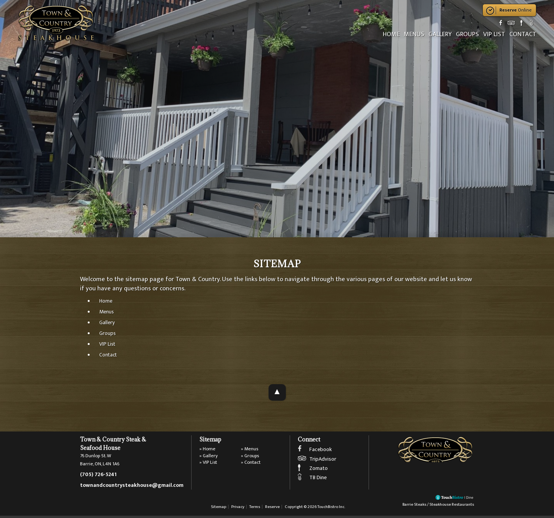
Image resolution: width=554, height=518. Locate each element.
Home (393, 34)
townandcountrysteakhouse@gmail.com (132, 486)
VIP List (495, 34)
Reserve (272, 509)
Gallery (441, 34)
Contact (522, 34)
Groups (468, 34)
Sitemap (218, 509)
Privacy (237, 509)
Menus (415, 34)
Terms (254, 509)
